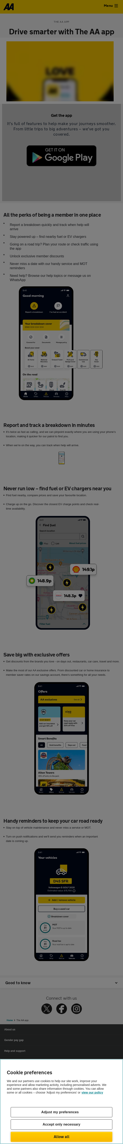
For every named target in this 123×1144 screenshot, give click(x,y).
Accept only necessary (61, 1124)
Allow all (61, 1136)
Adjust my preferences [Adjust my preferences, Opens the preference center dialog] (60, 1112)
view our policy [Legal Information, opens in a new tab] (92, 1092)
